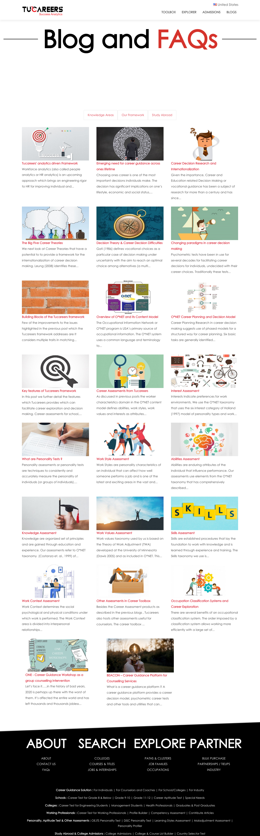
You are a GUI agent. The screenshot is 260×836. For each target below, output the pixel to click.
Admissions (211, 12)
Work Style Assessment (112, 459)
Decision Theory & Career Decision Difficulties (129, 243)
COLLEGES (102, 758)
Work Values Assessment (114, 533)
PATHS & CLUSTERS (158, 758)
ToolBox (168, 12)
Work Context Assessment (40, 601)
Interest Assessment (185, 390)
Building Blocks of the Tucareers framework (53, 317)
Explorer (189, 12)
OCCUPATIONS (158, 769)
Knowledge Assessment (39, 533)
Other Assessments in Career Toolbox (123, 601)
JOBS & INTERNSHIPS (102, 769)
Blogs (231, 12)
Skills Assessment (183, 533)
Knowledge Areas (101, 115)
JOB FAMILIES (158, 764)
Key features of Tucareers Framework (49, 391)
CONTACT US (46, 764)
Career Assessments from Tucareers (122, 390)
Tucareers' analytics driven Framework (49, 163)
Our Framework (135, 114)
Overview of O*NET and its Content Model (127, 317)
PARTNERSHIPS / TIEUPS (214, 764)
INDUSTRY (214, 769)
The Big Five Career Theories (42, 243)
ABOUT (46, 758)
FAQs (46, 769)
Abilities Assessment (185, 459)
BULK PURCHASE (214, 758)
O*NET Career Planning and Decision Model (203, 317)
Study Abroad (162, 115)
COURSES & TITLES (102, 764)
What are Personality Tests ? (42, 459)
